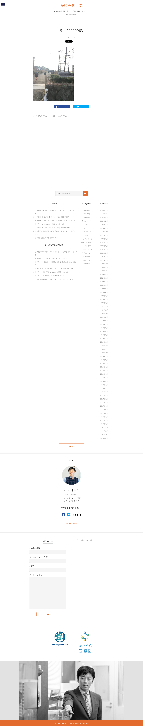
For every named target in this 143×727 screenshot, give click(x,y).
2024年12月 (104, 214)
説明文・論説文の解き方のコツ (48, 241)
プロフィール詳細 (71, 524)
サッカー (86, 228)
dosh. (87, 235)
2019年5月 (104, 328)
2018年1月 (104, 385)
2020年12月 (104, 264)
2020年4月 (104, 292)
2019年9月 (104, 317)
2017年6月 (104, 406)
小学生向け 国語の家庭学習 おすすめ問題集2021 (55, 230)
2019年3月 (104, 335)
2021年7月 (104, 249)
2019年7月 (104, 324)
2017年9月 (104, 395)
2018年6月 (104, 367)
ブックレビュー (86, 249)
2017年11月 (104, 392)
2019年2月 (104, 338)
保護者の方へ (86, 260)
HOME (71, 446)
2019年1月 (104, 342)
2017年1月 (104, 424)
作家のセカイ (86, 253)
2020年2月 (104, 299)
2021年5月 (104, 253)
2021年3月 (104, 256)
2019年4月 (104, 331)
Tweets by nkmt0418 (85, 540)
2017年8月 (104, 399)
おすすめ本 (86, 246)
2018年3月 (104, 377)
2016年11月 (104, 431)
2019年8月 (104, 320)
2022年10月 (104, 232)
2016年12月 (104, 427)
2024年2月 (104, 221)
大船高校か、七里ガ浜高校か (53, 116)
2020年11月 (104, 267)
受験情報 (86, 210)
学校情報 (86, 256)
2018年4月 (104, 374)
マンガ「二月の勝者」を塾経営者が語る (51, 282)
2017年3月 (104, 417)
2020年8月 (104, 278)
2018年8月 (104, 360)
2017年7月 (104, 402)
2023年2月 (104, 228)
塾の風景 (86, 264)
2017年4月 (104, 413)
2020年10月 (104, 271)
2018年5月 (104, 370)
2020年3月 (104, 296)
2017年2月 (104, 420)
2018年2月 (104, 381)
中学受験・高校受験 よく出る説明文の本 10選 (54, 278)
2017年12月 (104, 388)
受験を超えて (71, 5)
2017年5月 (104, 409)
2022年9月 (104, 235)
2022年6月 (104, 239)
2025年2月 (104, 210)
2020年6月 (104, 285)
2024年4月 (104, 217)
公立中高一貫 (86, 232)
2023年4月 (104, 224)
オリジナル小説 (86, 239)
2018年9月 (104, 356)
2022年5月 (104, 242)
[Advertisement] (71, 157)
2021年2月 (104, 260)
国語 (87, 224)
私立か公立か (86, 221)
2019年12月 (104, 306)
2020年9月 (104, 274)
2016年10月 (104, 434)
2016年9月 (104, 438)
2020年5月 (104, 288)
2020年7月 (104, 281)
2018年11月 (104, 349)
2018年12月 (104, 345)
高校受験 (86, 217)
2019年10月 (104, 313)
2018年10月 (104, 352)
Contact (85, 723)
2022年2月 (104, 246)
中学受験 (86, 214)
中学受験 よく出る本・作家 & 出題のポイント (54, 227)
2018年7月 (104, 363)
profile (79, 723)
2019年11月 (104, 310)
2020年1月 (104, 303)
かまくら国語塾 (86, 242)
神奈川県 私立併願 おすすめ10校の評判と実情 (54, 217)
